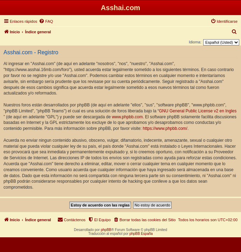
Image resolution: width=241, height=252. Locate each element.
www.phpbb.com (127, 116)
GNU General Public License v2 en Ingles (197, 110)
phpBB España (141, 234)
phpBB (106, 230)
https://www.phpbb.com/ (165, 128)
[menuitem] (46, 21)
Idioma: (195, 42)
